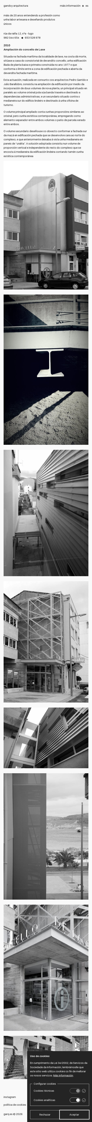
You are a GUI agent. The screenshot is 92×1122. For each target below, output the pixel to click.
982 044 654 (11, 37)
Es (87, 5)
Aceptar (74, 1114)
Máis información (70, 5)
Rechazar (44, 1114)
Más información (63, 1075)
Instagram (10, 1097)
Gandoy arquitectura (16, 5)
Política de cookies (15, 1104)
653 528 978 (33, 37)
